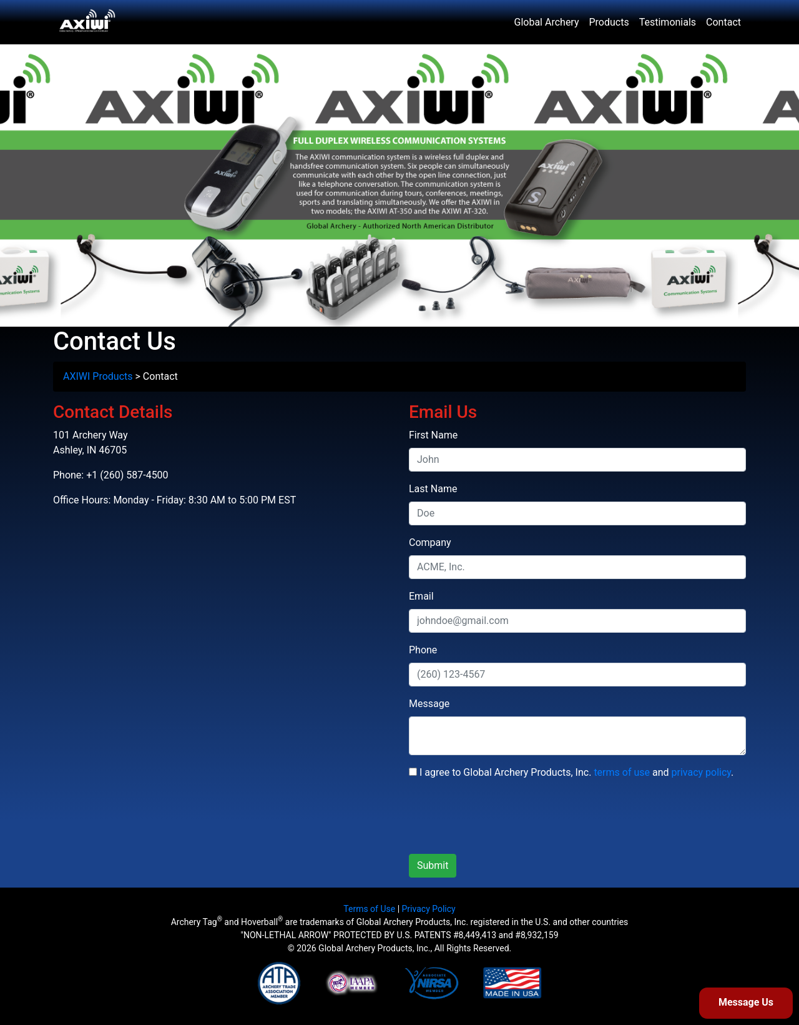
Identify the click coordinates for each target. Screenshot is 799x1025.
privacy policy (702, 772)
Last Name (433, 489)
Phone (423, 650)
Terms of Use (369, 909)
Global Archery (546, 22)
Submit (432, 865)
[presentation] (504, 819)
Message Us (745, 1002)
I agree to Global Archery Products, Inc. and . (571, 772)
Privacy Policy (429, 909)
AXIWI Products (98, 376)
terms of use (622, 772)
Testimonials (667, 22)
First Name (433, 435)
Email (421, 596)
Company (430, 542)
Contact (723, 22)
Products (609, 22)
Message (429, 704)
